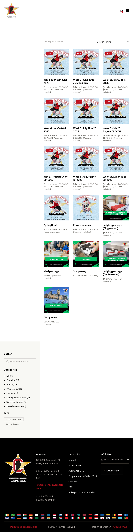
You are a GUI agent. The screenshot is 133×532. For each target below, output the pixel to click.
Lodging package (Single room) (112, 227)
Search (7, 361)
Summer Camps (14, 402)
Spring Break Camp (16, 397)
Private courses (82, 225)
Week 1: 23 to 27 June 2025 (55, 81)
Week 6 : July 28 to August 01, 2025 (113, 130)
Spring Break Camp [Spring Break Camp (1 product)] (13, 419)
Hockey (10, 384)
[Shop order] (113, 41)
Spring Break (51, 225)
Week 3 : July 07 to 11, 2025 (114, 81)
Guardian (10, 380)
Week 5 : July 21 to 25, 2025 (85, 130)
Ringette (10, 393)
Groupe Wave (120, 526)
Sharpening (79, 271)
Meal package (51, 271)
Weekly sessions (14, 406)
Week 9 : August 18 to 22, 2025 (114, 178)
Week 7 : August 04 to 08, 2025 (56, 178)
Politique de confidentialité (23, 526)
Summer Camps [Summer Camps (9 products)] (12, 424)
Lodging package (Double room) (112, 273)
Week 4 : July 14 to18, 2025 (55, 130)
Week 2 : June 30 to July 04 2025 (84, 81)
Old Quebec (50, 317)
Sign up (127, 460)
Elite (8, 375)
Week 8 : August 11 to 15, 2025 (84, 178)
